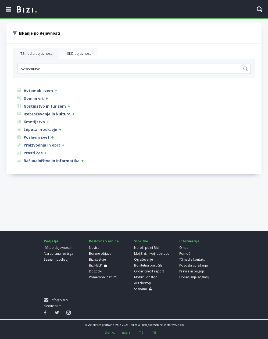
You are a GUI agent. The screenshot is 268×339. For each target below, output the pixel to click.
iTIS (140, 332)
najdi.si (126, 332)
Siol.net (110, 332)
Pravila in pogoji (191, 271)
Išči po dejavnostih (58, 247)
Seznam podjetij (56, 259)
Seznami (140, 289)
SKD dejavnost (79, 53)
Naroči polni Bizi (146, 247)
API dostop (142, 283)
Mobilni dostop (146, 277)
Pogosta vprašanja (193, 265)
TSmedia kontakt (192, 259)
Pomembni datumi (103, 277)
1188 (153, 332)
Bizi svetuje (97, 259)
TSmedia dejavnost (36, 53)
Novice (94, 247)
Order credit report (149, 271)
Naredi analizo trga (58, 253)
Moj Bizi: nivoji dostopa (152, 253)
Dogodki (95, 271)
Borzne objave (100, 253)
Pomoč (184, 253)
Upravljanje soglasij (194, 277)
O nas (183, 247)
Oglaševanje (143, 259)
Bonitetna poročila (148, 265)
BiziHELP (95, 265)
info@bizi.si (58, 300)
